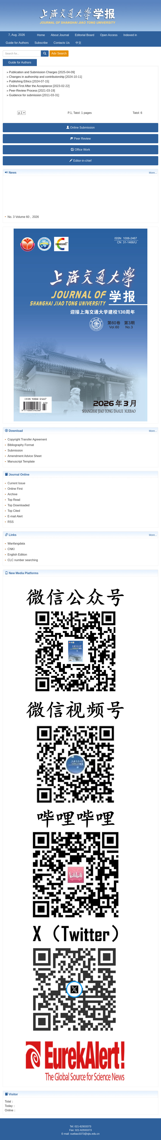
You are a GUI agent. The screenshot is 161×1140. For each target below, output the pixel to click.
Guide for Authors (17, 42)
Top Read (14, 499)
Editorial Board (84, 35)
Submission (15, 450)
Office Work (80, 149)
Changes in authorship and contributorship (36, 76)
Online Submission (80, 127)
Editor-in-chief (80, 160)
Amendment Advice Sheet (24, 456)
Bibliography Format (21, 445)
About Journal (60, 35)
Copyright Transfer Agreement (27, 439)
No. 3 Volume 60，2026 (23, 217)
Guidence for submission (25, 95)
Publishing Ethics (20, 81)
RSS (11, 521)
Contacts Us (62, 42)
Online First (15, 488)
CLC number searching (23, 560)
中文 (78, 42)
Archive (12, 494)
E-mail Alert (15, 516)
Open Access (108, 35)
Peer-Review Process (23, 90)
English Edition (17, 554)
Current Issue (16, 483)
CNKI (11, 549)
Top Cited (14, 510)
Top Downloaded (18, 505)
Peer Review (80, 138)
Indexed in (130, 35)
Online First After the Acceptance (31, 86)
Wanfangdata (16, 543)
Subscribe (41, 42)
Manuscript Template (21, 461)
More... (153, 172)
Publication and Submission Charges (33, 72)
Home (41, 35)
